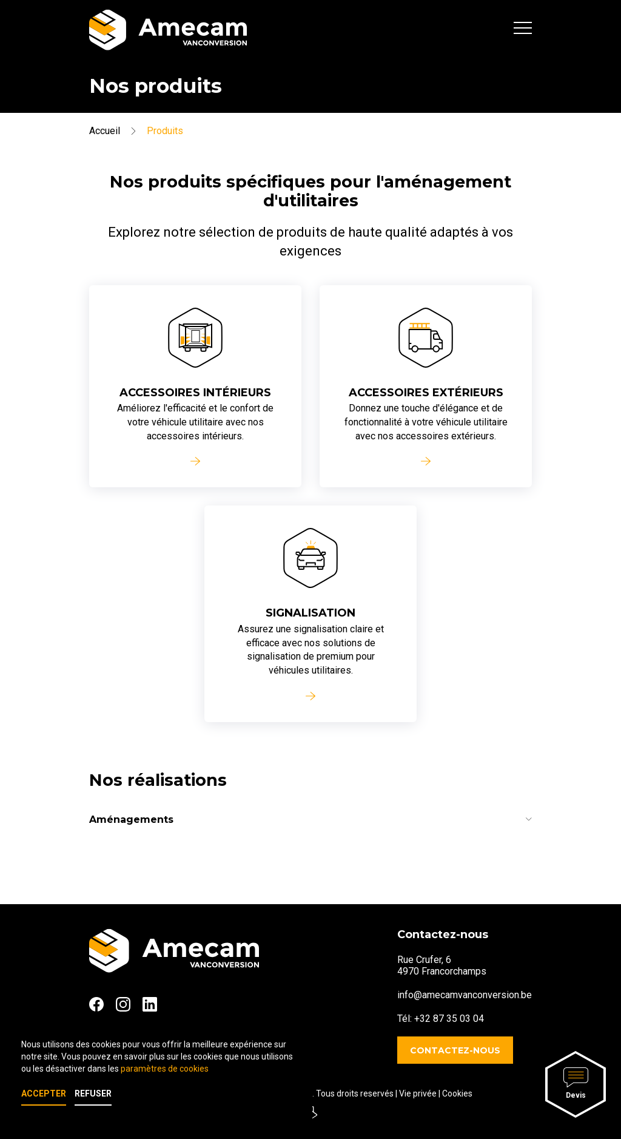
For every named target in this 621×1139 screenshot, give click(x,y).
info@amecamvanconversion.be (464, 995)
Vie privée (418, 1093)
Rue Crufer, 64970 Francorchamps (441, 965)
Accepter (43, 1093)
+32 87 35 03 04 (449, 1018)
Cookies (457, 1093)
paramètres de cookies (165, 1068)
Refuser (93, 1093)
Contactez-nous (455, 1050)
